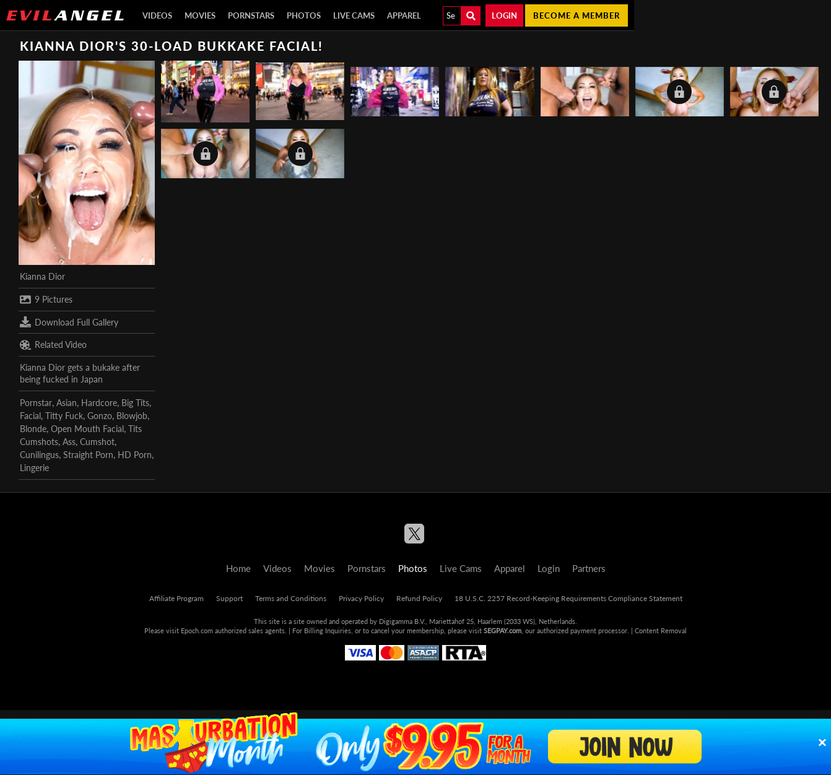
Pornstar (36, 402)
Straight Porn (88, 454)
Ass (69, 441)
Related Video (53, 344)
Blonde (33, 428)
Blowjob (131, 415)
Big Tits (135, 402)
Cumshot (97, 441)
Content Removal (661, 630)
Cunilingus (39, 454)
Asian (66, 402)
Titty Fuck (64, 415)
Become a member (576, 15)
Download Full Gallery (69, 321)
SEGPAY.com (502, 630)
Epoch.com (197, 630)
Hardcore (99, 402)
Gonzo (99, 415)
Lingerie (34, 467)
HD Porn (135, 454)
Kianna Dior (42, 276)
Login (504, 15)
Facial (30, 415)
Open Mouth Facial (87, 428)
